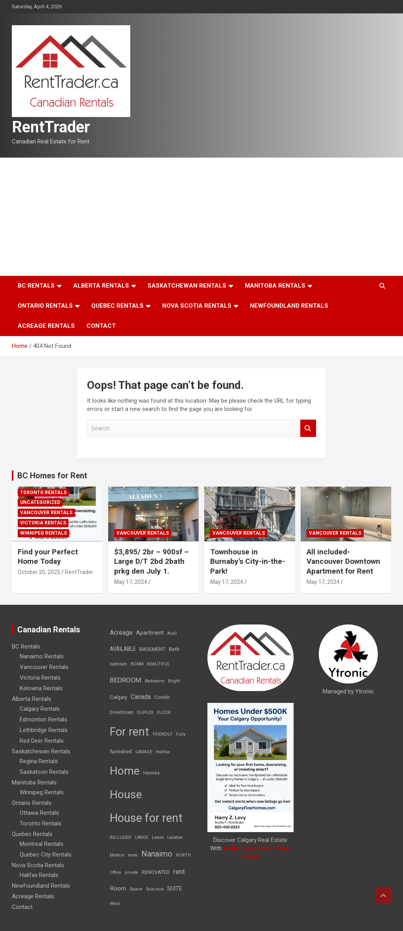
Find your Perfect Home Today (48, 556)
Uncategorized (40, 502)
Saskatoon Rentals (44, 771)
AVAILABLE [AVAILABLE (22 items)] (123, 649)
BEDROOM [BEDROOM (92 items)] (125, 680)
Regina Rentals (39, 761)
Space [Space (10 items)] (135, 889)
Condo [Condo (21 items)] (162, 697)
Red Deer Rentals (42, 740)
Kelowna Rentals (41, 688)
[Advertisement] (201, 217)
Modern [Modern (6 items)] (117, 855)
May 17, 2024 (130, 582)
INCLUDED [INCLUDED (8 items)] (120, 837)
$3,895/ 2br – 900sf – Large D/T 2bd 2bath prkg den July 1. (151, 561)
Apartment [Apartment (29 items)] (150, 633)
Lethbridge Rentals (44, 730)
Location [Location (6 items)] (175, 837)
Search (308, 428)
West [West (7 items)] (115, 903)
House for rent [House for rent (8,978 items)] (146, 818)
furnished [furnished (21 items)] (121, 751)
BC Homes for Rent (52, 475)
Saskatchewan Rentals (187, 285)
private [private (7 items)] (131, 872)
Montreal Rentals (41, 843)
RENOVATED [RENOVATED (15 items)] (156, 872)
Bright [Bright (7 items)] (174, 681)
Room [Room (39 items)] (118, 888)
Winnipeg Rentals (43, 533)
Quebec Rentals (117, 305)
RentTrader (51, 127)
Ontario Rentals (45, 305)
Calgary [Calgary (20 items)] (118, 697)
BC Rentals (36, 285)
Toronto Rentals (43, 492)
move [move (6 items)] (133, 855)
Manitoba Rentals (275, 285)
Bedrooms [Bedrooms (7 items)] (155, 681)
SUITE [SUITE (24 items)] (174, 888)
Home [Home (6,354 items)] (125, 770)
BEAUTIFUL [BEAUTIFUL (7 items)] (158, 664)
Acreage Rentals (46, 325)
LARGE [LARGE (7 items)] (141, 837)
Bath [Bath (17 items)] (174, 649)
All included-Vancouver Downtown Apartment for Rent (343, 561)
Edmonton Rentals (43, 719)
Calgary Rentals (40, 708)
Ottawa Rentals (39, 812)
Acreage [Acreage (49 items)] (121, 632)
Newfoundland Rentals (289, 305)
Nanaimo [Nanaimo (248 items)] (156, 854)
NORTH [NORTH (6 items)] (183, 855)
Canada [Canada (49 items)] (141, 697)
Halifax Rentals (39, 875)
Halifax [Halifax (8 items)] (163, 751)
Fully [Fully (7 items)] (180, 734)
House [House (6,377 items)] (126, 794)
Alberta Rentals (101, 285)
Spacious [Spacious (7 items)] (155, 889)
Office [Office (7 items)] (115, 872)
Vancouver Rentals (46, 512)
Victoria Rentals (43, 523)
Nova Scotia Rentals (196, 305)
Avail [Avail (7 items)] (172, 633)
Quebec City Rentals (46, 854)
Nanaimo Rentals (42, 656)
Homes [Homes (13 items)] (151, 773)
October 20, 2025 (39, 572)
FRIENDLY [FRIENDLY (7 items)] (162, 734)
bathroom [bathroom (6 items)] (118, 664)
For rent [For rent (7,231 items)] (129, 731)
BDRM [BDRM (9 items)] (137, 664)
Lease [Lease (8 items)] (158, 837)
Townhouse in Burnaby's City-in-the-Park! (247, 561)
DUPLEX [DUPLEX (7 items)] (145, 712)
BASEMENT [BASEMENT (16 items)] (152, 649)
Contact (101, 325)
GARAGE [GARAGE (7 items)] (143, 751)
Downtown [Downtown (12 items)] (121, 712)
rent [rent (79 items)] (179, 871)
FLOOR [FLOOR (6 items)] (164, 712)
